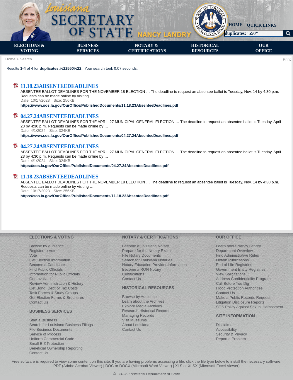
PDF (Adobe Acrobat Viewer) (77, 366)
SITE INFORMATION (235, 315)
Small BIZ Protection (46, 343)
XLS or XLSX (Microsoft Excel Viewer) (207, 366)
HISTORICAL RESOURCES (148, 287)
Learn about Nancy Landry (238, 246)
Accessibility (226, 329)
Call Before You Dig (232, 283)
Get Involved (40, 279)
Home (10, 59)
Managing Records (138, 315)
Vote (33, 255)
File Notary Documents (141, 255)
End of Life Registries (234, 265)
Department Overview (234, 250)
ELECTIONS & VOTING (51, 237)
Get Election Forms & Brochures (56, 297)
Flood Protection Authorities (239, 288)
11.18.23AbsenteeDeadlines (59, 86)
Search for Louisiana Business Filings (61, 325)
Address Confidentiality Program (243, 279)
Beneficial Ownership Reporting (56, 348)
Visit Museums (134, 320)
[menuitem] (261, 25)
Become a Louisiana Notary (145, 246)
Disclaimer (225, 325)
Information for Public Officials (54, 274)
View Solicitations (231, 274)
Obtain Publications (232, 260)
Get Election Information (49, 260)
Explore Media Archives (142, 306)
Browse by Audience (46, 246)
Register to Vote (43, 250)
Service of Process (45, 334)
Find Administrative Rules (237, 255)
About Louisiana (135, 325)
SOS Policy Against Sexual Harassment (249, 307)
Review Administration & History (56, 283)
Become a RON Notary (141, 269)
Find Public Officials (46, 269)
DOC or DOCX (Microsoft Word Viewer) (138, 366)
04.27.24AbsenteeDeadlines (60, 116)
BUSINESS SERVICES (50, 311)
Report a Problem (231, 339)
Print (287, 59)
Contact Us (38, 302)
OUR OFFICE (228, 237)
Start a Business (43, 320)
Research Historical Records (146, 311)
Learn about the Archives (143, 301)
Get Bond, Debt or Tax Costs (53, 288)
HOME (236, 24)
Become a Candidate (47, 265)
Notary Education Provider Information (154, 265)
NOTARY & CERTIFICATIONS (150, 237)
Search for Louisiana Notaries (147, 260)
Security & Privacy (231, 334)
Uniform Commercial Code (51, 339)
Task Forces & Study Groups (53, 293)
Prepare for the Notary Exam (146, 250)
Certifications (133, 274)
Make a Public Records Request (243, 297)
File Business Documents (50, 329)
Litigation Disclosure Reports (240, 302)
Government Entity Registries (240, 269)
